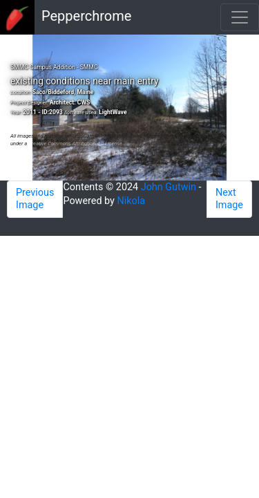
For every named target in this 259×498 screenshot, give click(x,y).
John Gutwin (168, 187)
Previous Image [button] (35, 199)
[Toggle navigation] (239, 17)
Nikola (131, 201)
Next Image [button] (229, 199)
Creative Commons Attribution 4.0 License (75, 143)
